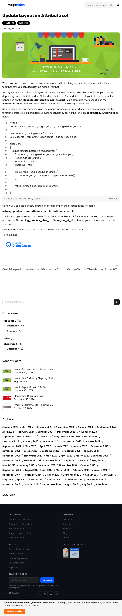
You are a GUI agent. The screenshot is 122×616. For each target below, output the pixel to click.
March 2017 (37, 480)
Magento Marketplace (20, 533)
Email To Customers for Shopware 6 (33, 405)
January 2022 (79, 446)
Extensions (13, 326)
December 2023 (66, 432)
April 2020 (67, 456)
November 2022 (72, 441)
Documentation (17, 563)
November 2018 (68, 465)
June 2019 (83, 461)
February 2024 (26, 432)
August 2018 (32, 470)
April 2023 (75, 437)
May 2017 (8, 480)
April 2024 (8, 432)
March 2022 (61, 446)
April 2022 (45, 446)
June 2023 (45, 437)
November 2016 (11, 484)
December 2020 (11, 456)
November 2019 (33, 461)
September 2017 (72, 475)
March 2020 (83, 456)
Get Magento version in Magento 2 (30, 267)
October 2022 (93, 441)
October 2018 (88, 465)
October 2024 (86, 427)
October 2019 (52, 461)
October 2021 (31, 451)
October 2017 (52, 475)
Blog (65, 533)
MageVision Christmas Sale (29, 396)
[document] (61, 608)
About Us (67, 520)
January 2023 (31, 441)
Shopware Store (17, 538)
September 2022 (12, 446)
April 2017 (22, 480)
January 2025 (45, 427)
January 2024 (46, 432)
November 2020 (33, 456)
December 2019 (11, 461)
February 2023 (11, 441)
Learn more (46, 606)
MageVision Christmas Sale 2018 (93, 267)
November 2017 (33, 475)
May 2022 (31, 446)
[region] (61, 158)
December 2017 (11, 475)
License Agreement (19, 558)
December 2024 (65, 427)
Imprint (66, 538)
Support (13, 567)
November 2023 (88, 432)
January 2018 (100, 470)
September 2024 (106, 427)
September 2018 (12, 470)
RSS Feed (9, 495)
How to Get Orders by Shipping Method (35, 378)
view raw (113, 199)
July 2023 (30, 437)
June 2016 (101, 484)
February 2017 (55, 480)
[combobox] (99, 5)
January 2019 (27, 465)
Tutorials (23, 23)
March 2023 (91, 437)
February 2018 (80, 470)
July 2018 (47, 470)
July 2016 (87, 484)
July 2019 (68, 461)
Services (67, 529)
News (7, 338)
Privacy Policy (16, 554)
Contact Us (69, 524)
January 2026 (10, 427)
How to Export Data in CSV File (30, 387)
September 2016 (51, 484)
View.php (9, 199)
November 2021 (11, 451)
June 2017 (108, 475)
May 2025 (28, 427)
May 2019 (97, 461)
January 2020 (101, 456)
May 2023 (60, 437)
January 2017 (75, 480)
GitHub (37, 199)
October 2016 (31, 484)
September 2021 (51, 451)
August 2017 (92, 475)
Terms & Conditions (19, 549)
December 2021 (100, 446)
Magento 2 (9, 23)
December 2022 (51, 441)
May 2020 (52, 456)
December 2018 (47, 465)
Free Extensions (16, 529)
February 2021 (72, 451)
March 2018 (62, 470)
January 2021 (91, 451)
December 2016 (95, 480)
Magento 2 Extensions (20, 520)
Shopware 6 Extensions (20, 524)
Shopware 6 (11, 344)
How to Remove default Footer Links (33, 369)
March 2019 (9, 465)
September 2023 (12, 437)
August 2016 (71, 484)
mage (16, 5)
